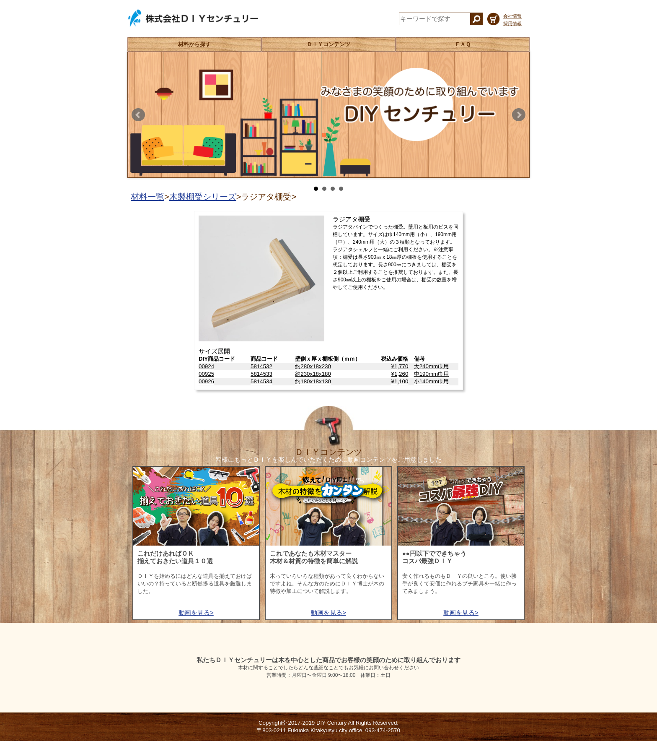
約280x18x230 (313, 366)
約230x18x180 (313, 374)
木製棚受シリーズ (202, 196)
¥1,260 (400, 374)
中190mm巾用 (431, 374)
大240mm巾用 (431, 366)
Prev (138, 115)
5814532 (261, 366)
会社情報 (512, 15)
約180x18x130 (313, 381)
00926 (206, 381)
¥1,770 (400, 366)
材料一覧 (147, 196)
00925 (206, 374)
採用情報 (512, 23)
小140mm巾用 (431, 381)
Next (518, 115)
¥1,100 (400, 381)
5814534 (261, 381)
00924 (206, 366)
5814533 (261, 374)
